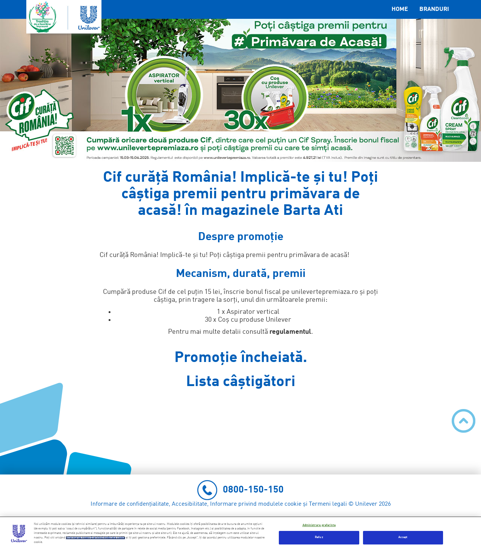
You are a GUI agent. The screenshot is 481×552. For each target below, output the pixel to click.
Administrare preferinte (319, 525)
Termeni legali (328, 504)
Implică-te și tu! (184, 255)
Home (400, 9)
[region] (240, 534)
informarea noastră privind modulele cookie (95, 537)
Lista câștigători (240, 381)
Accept (403, 537)
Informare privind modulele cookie (255, 504)
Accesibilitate (189, 504)
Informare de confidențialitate (130, 504)
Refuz (319, 537)
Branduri (434, 9)
